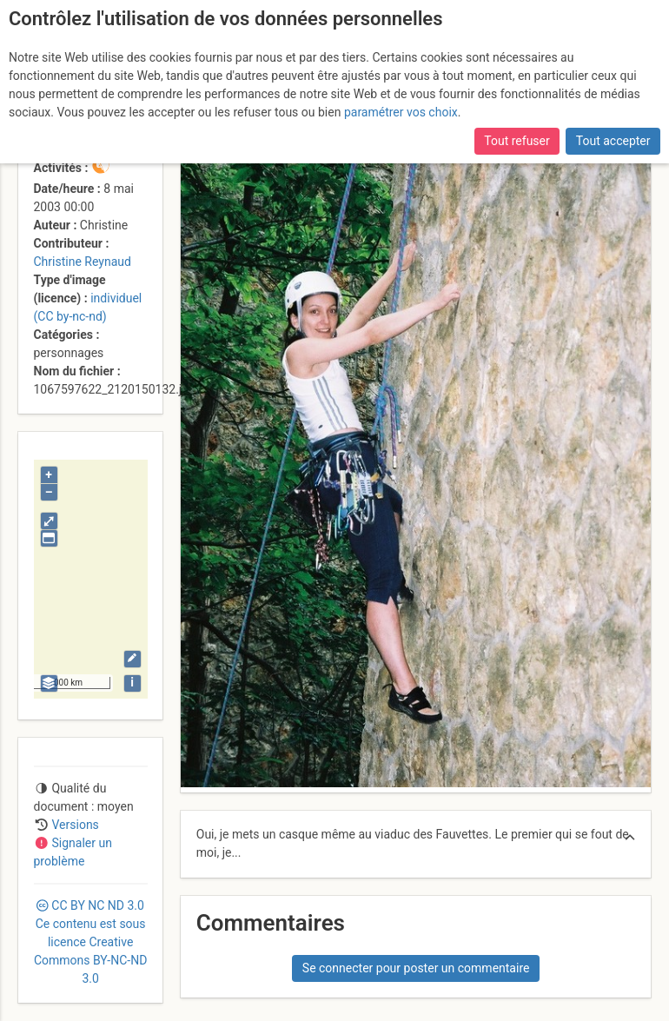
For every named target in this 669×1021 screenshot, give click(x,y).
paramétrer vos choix (401, 112)
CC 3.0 (90, 941)
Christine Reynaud (82, 262)
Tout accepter (613, 141)
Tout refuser (516, 141)
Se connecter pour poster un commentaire (416, 968)
